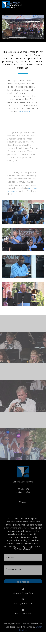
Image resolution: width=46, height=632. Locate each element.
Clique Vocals (24, 112)
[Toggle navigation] (42, 5)
